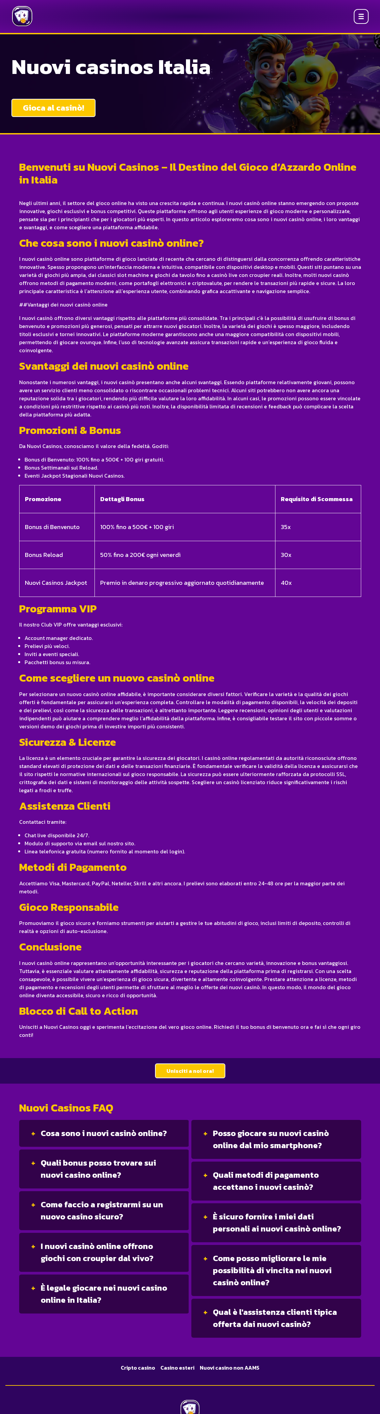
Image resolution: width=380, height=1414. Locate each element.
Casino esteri (177, 1368)
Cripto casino (138, 1368)
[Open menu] (361, 16)
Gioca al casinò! (53, 108)
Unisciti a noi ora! (190, 1071)
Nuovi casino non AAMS (229, 1368)
